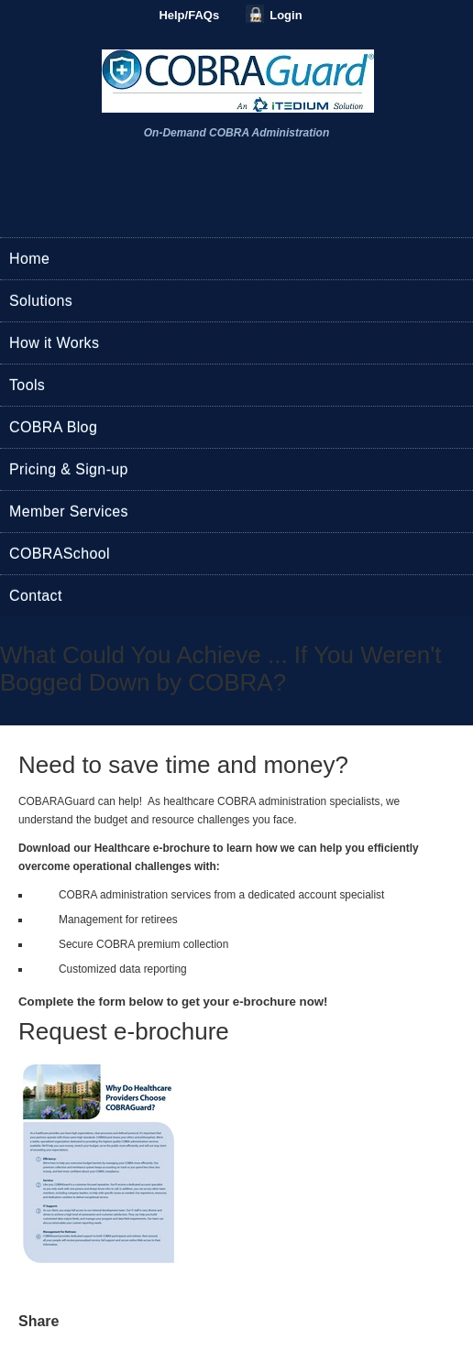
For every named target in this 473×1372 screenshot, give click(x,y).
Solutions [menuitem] (40, 301)
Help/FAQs (189, 15)
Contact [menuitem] (35, 596)
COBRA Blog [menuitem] (53, 427)
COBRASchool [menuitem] (59, 553)
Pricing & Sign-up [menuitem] (68, 469)
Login (286, 15)
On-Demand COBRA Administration (236, 132)
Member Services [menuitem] (68, 511)
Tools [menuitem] (27, 385)
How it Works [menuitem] (54, 343)
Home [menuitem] (29, 259)
